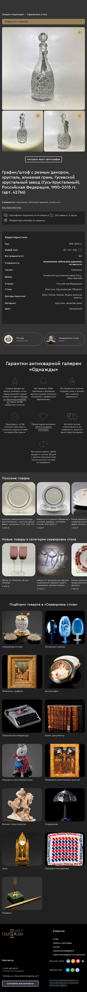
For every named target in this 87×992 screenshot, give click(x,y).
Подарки (7, 913)
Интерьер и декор (55, 647)
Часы (4, 868)
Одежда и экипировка (57, 868)
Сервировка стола (37, 14)
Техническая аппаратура (15, 735)
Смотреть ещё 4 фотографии (43, 159)
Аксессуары (51, 691)
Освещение (51, 824)
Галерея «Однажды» (13, 14)
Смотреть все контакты (20, 983)
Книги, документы (54, 735)
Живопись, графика (12, 691)
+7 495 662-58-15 (10, 968)
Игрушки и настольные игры (17, 780)
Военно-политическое (14, 824)
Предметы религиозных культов (62, 780)
